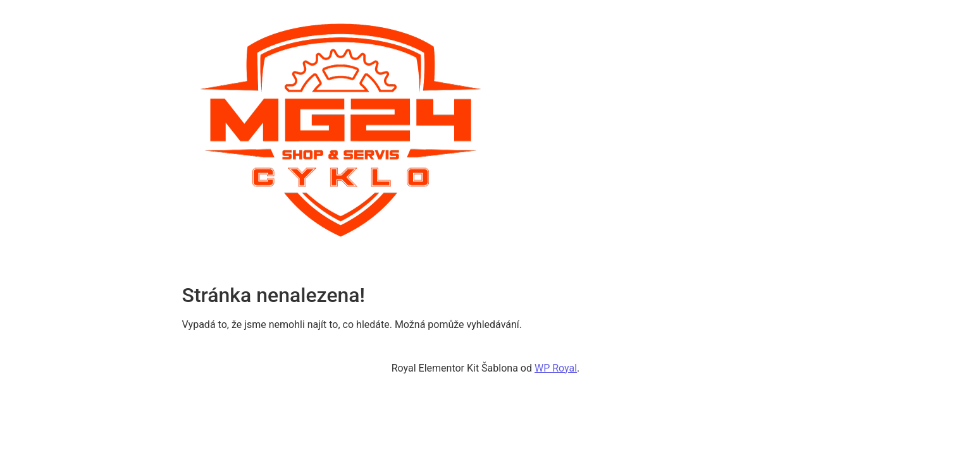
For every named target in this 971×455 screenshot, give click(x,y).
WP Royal (556, 368)
